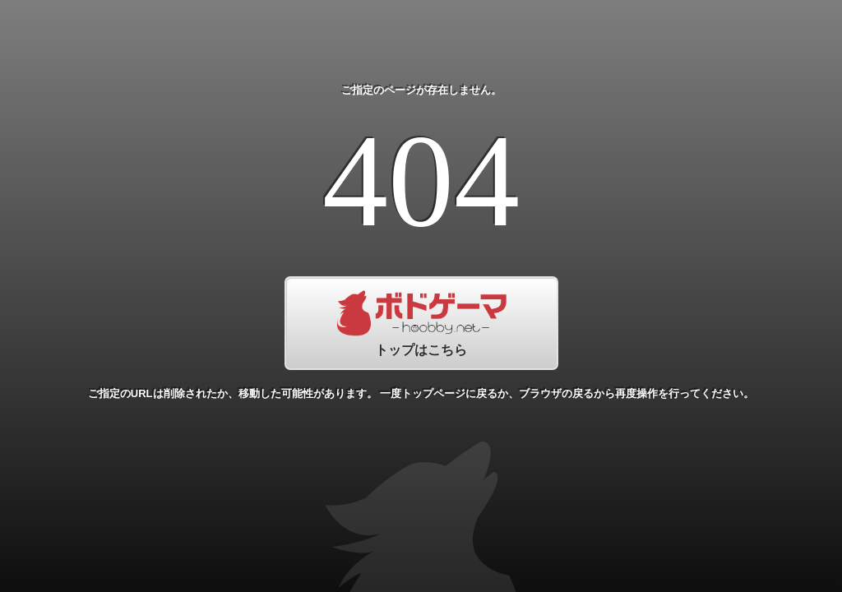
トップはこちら (421, 323)
